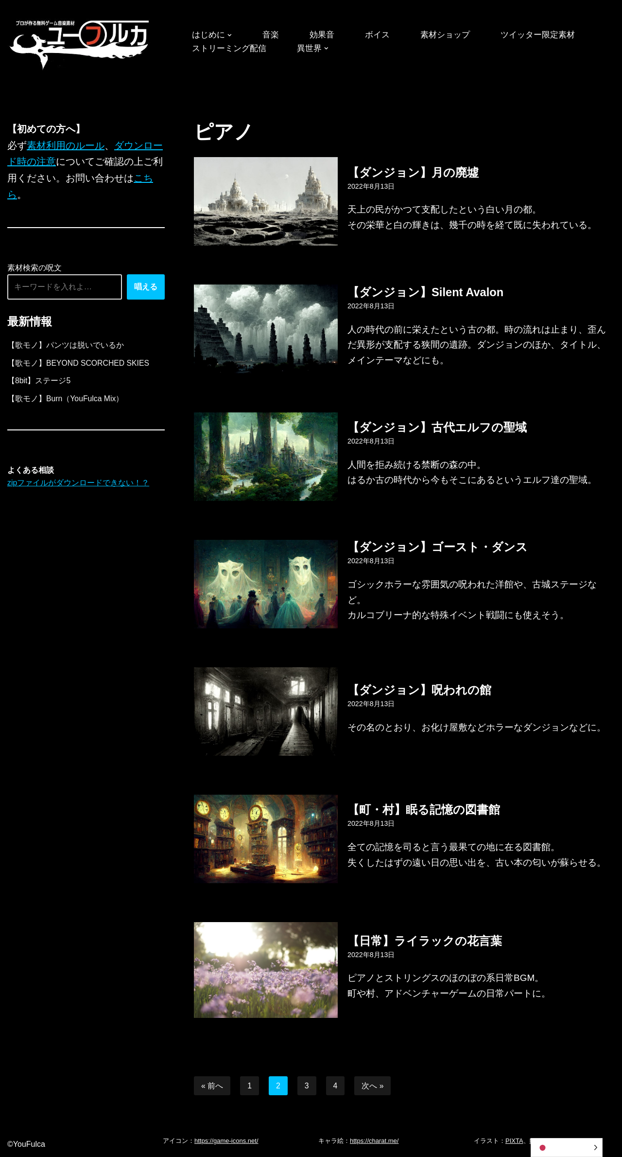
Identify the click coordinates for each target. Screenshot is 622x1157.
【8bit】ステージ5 (39, 383)
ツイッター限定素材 (548, 35)
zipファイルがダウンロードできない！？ (78, 486)
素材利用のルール (65, 146)
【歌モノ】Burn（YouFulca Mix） (65, 401)
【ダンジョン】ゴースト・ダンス (437, 546)
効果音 (325, 35)
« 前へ (212, 1086)
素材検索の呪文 (34, 269)
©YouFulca (26, 1144)
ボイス (382, 35)
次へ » (373, 1086)
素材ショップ (452, 35)
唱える (145, 288)
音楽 (273, 35)
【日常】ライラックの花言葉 (424, 940)
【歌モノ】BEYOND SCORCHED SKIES (79, 365)
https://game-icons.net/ (226, 1141)
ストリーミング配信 (231, 48)
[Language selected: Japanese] (567, 1147)
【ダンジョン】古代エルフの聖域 (437, 427)
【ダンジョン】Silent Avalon (425, 291)
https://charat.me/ (374, 1141)
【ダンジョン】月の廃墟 (413, 171)
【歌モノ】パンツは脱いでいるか (65, 347)
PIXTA (514, 1141)
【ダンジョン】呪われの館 (419, 689)
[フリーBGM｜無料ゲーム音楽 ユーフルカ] (80, 43)
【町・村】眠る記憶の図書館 (423, 809)
